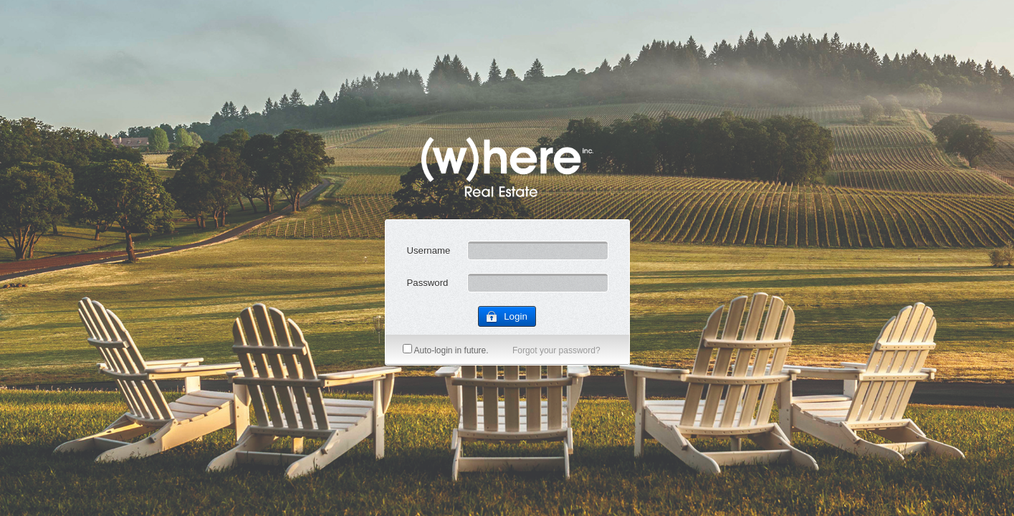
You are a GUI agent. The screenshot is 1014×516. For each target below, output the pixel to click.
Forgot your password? (556, 350)
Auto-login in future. (446, 350)
